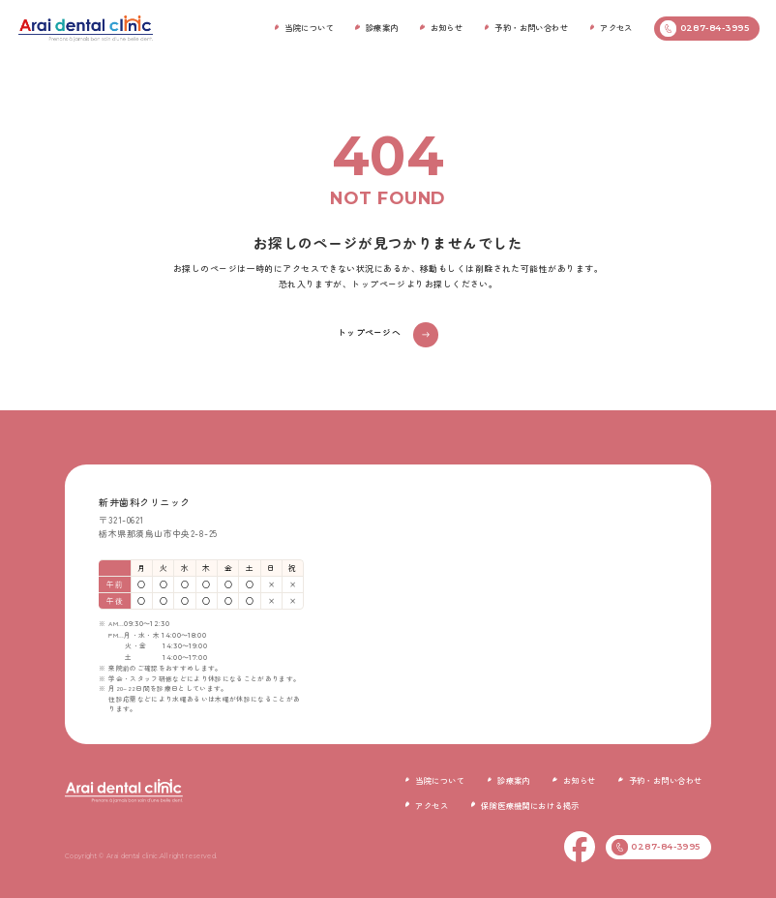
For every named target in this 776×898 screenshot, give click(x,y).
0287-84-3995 (704, 28)
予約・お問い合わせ (531, 27)
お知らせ (447, 27)
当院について (309, 27)
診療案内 (382, 27)
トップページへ (369, 332)
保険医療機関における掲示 (530, 805)
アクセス (616, 27)
